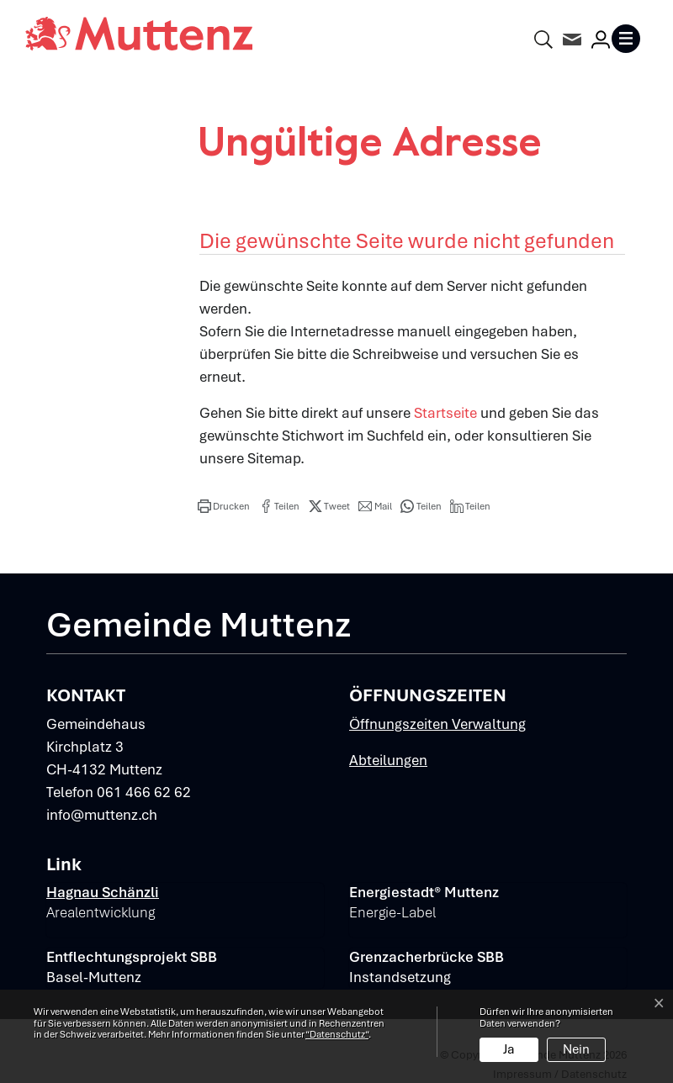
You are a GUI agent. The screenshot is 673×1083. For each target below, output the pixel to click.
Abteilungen (388, 760)
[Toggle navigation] (629, 38)
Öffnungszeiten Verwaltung (437, 724)
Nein (576, 1049)
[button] (224, 506)
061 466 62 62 (144, 792)
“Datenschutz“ (336, 1034)
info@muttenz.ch (101, 815)
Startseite (445, 413)
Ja (509, 1049)
